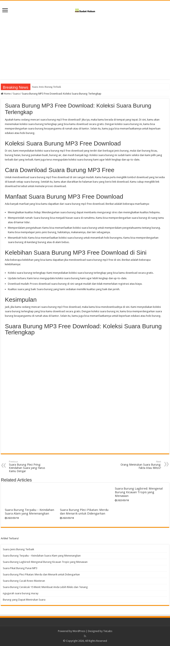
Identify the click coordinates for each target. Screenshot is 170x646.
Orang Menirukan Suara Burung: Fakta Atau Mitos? (140, 464)
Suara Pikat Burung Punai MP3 (20, 568)
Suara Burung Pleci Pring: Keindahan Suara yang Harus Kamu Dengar (29, 466)
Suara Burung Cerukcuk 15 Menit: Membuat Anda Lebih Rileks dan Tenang (45, 587)
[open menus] (5, 10)
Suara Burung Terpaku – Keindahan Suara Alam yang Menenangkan (29, 511)
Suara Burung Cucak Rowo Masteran (24, 580)
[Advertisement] (85, 45)
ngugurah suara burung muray (20, 593)
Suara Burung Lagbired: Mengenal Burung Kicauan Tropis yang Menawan (139, 492)
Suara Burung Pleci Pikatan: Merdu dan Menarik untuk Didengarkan (84, 511)
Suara (16, 93)
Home (6, 93)
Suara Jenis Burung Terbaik (46, 86)
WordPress (79, 631)
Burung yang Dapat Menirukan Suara (24, 599)
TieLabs (107, 631)
